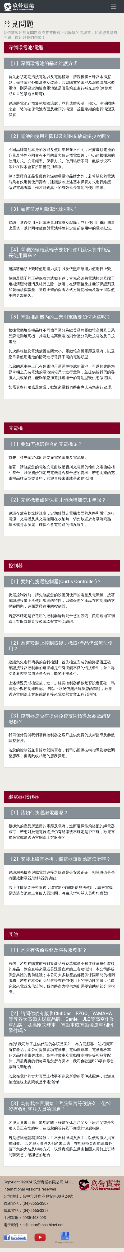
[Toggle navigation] (113, 6)
